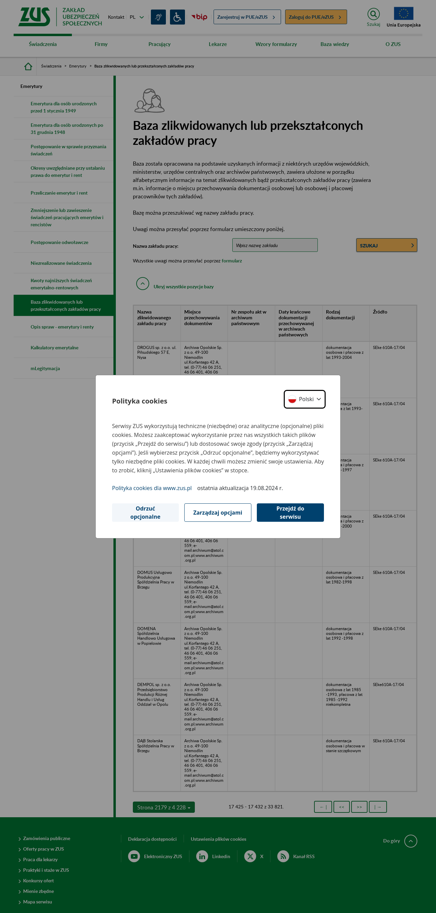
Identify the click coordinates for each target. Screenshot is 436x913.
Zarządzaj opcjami (217, 512)
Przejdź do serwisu (291, 512)
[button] (304, 399)
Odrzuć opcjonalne (145, 512)
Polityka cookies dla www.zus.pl (152, 488)
